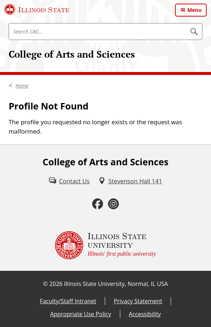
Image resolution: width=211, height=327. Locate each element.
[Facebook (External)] (98, 204)
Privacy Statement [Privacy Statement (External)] (138, 301)
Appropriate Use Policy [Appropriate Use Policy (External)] (80, 314)
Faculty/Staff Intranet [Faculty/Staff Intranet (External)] (68, 301)
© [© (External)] (45, 284)
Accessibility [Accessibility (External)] (145, 314)
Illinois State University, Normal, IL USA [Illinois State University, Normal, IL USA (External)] (116, 284)
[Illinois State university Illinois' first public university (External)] (105, 245)
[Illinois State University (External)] (36, 9)
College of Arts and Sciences (72, 54)
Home (21, 85)
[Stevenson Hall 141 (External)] (130, 180)
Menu (194, 9)
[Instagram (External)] (113, 204)
